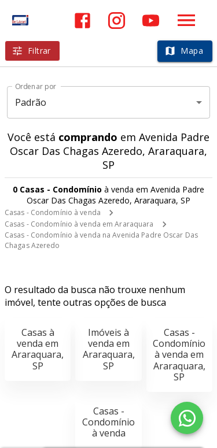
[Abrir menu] (186, 20)
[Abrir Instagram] (116, 20)
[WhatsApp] (187, 418)
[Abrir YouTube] (151, 20)
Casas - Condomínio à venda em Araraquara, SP (179, 354)
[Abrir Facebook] (82, 20)
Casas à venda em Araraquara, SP (38, 349)
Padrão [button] (31, 102)
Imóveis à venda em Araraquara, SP (109, 349)
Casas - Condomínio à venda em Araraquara (79, 224)
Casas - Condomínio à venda (53, 212)
